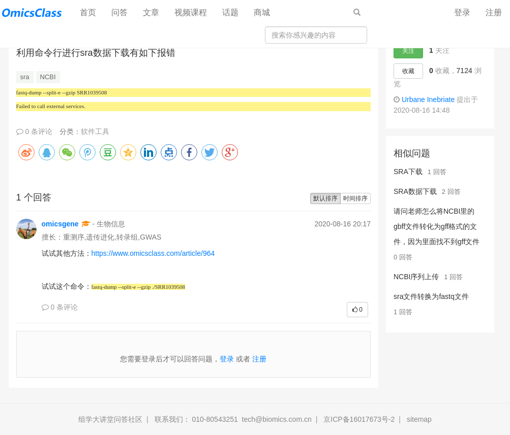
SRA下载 (408, 172)
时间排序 (355, 198)
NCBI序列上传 (416, 277)
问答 (119, 12)
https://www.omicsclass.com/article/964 (153, 253)
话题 (230, 12)
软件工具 (95, 131)
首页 (92, 12)
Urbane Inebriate (428, 99)
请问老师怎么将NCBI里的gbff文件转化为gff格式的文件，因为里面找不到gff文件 (436, 226)
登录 (462, 12)
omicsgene (60, 224)
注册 (494, 12)
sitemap (419, 419)
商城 (262, 12)
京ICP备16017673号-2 (359, 419)
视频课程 (190, 12)
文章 (151, 12)
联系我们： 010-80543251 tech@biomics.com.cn (233, 419)
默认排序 (325, 198)
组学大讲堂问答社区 (110, 419)
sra (24, 77)
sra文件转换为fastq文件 (431, 296)
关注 (408, 50)
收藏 (408, 71)
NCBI (48, 77)
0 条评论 (34, 131)
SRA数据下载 (415, 191)
